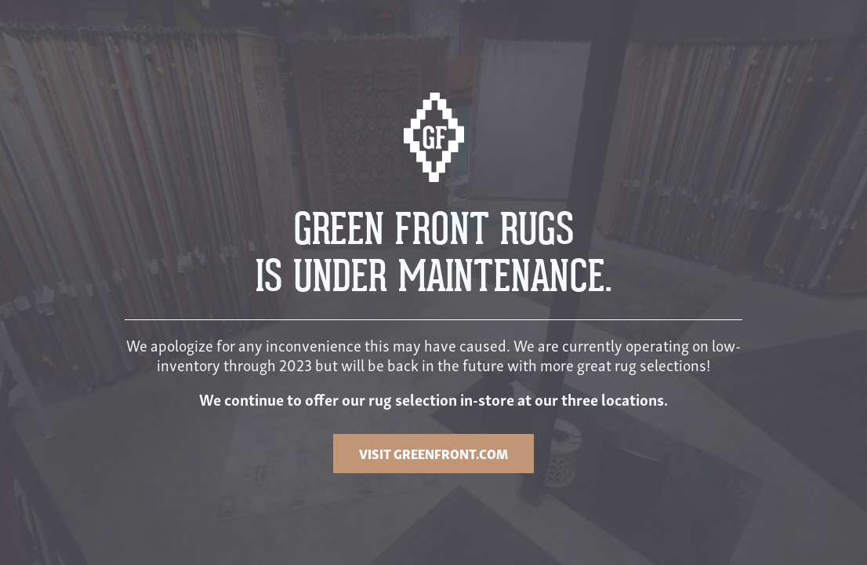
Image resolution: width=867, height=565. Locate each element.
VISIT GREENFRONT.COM (433, 453)
